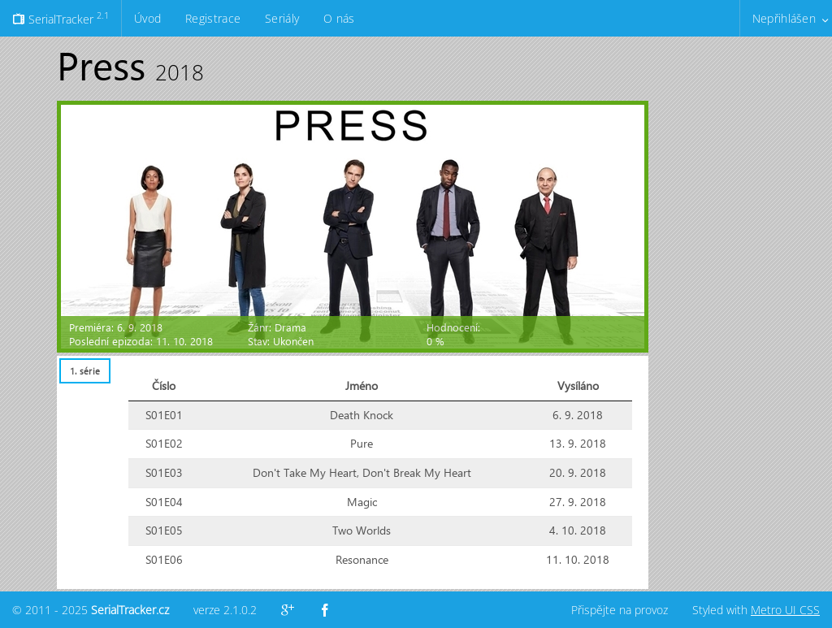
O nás (338, 18)
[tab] (84, 371)
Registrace (212, 18)
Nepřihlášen (784, 18)
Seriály (282, 18)
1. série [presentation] (85, 371)
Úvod (147, 18)
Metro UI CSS (785, 609)
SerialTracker (60, 18)
